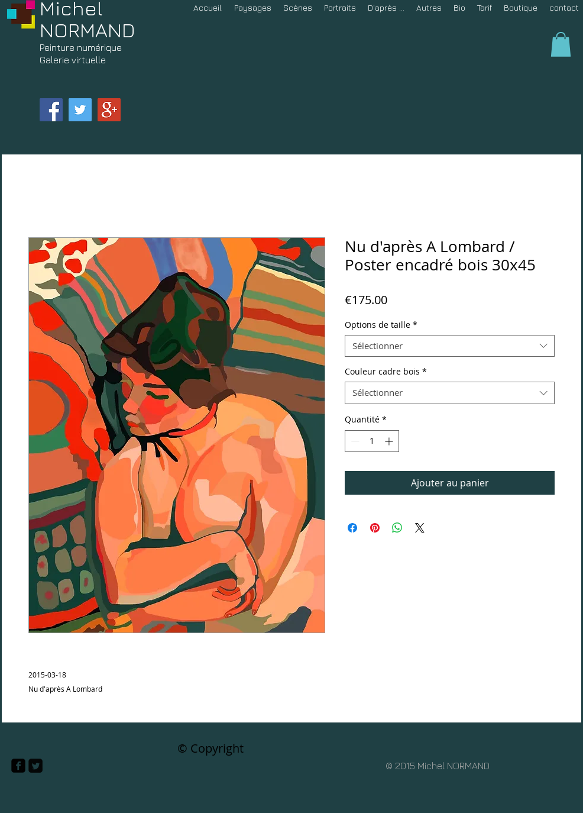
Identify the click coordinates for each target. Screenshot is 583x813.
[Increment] (390, 441)
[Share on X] (420, 528)
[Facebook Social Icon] (51, 109)
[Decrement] (353, 441)
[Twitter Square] (35, 766)
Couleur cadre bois (386, 371)
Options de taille (381, 325)
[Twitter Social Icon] (80, 109)
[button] (560, 44)
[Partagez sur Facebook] (352, 528)
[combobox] (450, 346)
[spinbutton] (372, 441)
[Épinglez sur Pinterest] (375, 528)
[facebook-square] (18, 766)
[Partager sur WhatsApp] (397, 528)
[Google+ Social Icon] (109, 109)
